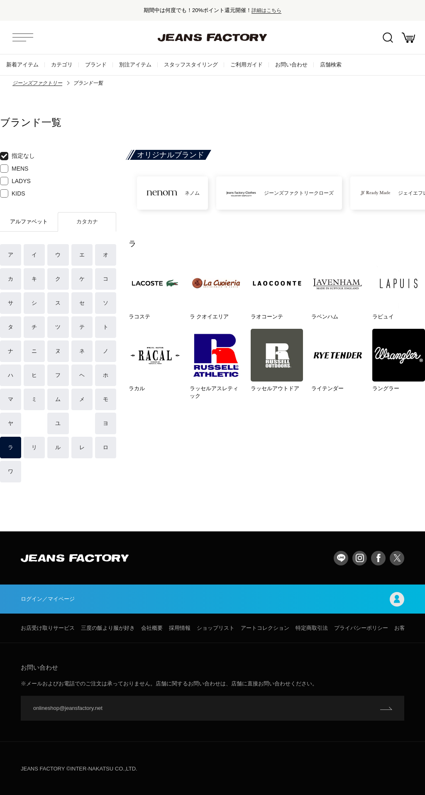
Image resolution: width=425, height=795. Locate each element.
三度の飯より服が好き (108, 628)
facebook (378, 558)
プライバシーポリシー (361, 628)
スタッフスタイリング (191, 64)
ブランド (96, 64)
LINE (341, 558)
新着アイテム (22, 64)
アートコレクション (265, 628)
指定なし (17, 156)
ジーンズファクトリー (37, 83)
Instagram (359, 558)
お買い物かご (408, 37)
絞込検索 (388, 37)
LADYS (15, 181)
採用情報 (180, 628)
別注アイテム (135, 64)
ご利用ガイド (246, 64)
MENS (14, 168)
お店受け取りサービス (48, 628)
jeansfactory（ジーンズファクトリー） (212, 37)
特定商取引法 (312, 628)
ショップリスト (215, 628)
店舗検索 (331, 64)
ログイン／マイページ (212, 599)
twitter (397, 558)
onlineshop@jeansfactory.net (68, 708)
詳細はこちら (266, 10)
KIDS (12, 193)
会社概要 (152, 628)
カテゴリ (62, 64)
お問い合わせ (291, 64)
